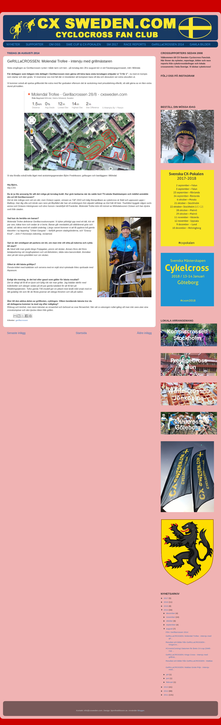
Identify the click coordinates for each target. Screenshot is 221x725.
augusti (169, 629)
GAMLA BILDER (200, 44)
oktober (169, 621)
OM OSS (54, 44)
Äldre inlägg (144, 333)
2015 (166, 606)
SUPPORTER (34, 44)
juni (168, 678)
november (171, 617)
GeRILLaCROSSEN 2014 (168, 44)
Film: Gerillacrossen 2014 (177, 632)
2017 (166, 598)
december (171, 613)
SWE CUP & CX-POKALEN (83, 44)
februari (169, 682)
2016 (166, 602)
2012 (166, 691)
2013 (166, 687)
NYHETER (13, 44)
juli (167, 674)
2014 (166, 610)
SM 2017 (112, 44)
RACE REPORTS (135, 44)
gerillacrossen (22, 320)
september (171, 625)
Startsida (81, 333)
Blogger (141, 710)
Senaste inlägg (16, 333)
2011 (166, 695)
